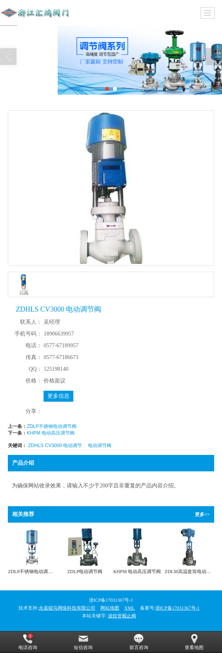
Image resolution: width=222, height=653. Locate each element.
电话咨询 (27, 642)
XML (129, 608)
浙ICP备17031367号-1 (177, 608)
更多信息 (58, 396)
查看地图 (194, 642)
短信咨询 (83, 642)
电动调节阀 (99, 445)
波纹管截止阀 (122, 616)
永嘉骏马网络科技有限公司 (67, 608)
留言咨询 (138, 642)
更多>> (202, 514)
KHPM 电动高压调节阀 (51, 433)
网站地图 (109, 608)
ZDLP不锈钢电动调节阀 (51, 426)
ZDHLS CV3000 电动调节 (55, 445)
